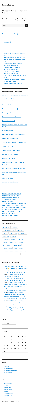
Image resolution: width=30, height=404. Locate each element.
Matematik (20, 239)
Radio (15, 248)
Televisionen (23, 251)
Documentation (8, 383)
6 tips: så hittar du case (8, 158)
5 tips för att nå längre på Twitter (11, 211)
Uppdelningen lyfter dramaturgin (13, 83)
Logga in (6, 366)
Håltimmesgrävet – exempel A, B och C (15, 57)
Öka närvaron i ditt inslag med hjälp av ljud (14, 207)
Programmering (7, 248)
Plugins (6, 385)
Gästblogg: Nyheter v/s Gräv (15, 274)
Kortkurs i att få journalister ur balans (14, 79)
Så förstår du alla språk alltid (10, 138)
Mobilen (5, 242)
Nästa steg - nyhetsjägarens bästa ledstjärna (15, 95)
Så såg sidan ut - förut (8, 120)
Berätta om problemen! (10, 81)
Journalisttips (8, 5)
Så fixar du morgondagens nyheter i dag (13, 134)
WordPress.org (8, 372)
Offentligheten (7, 245)
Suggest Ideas (8, 387)
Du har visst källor (7, 130)
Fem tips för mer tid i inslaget (10, 195)
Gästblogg (6, 236)
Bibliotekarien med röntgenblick (11, 117)
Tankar (16, 251)
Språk (11, 251)
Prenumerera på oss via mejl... (10, 34)
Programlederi (17, 245)
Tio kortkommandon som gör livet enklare (14, 142)
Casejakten (14, 227)
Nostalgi (11, 242)
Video (18, 254)
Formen (5, 233)
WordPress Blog (8, 393)
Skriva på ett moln (7, 146)
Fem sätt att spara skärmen (10, 182)
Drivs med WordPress (15, 401)
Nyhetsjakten (19, 242)
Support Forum (8, 389)
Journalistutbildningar (9, 239)
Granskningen (22, 233)
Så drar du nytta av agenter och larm (12, 205)
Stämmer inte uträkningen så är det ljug (13, 209)
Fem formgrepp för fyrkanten (10, 197)
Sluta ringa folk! (6, 113)
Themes (6, 391)
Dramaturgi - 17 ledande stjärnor (11, 109)
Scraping (5, 251)
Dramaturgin (19, 230)
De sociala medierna (8, 230)
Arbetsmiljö (6, 227)
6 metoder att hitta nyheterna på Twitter (13, 168)
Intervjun (13, 236)
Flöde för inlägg (8, 368)
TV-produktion (11, 254)
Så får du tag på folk (7, 178)
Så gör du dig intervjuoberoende (11, 150)
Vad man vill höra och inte (9, 105)
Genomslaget (13, 233)
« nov (7, 354)
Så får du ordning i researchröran (11, 193)
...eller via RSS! (7, 42)
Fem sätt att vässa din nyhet (10, 154)
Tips (4, 254)
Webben (24, 254)
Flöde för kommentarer (10, 370)
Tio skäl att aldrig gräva (9, 199)
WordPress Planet (9, 395)
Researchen (21, 248)
